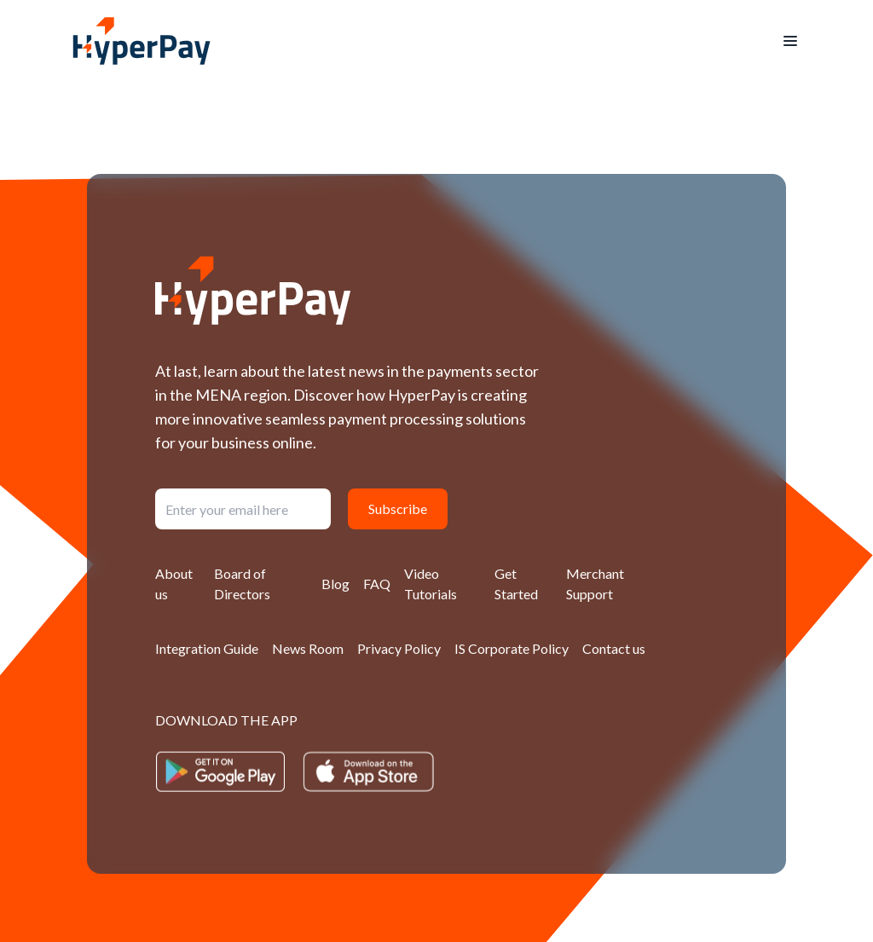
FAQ (376, 583)
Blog (335, 583)
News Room (308, 648)
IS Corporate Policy (511, 648)
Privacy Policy (399, 648)
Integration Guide (206, 648)
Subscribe (397, 508)
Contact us (613, 648)
